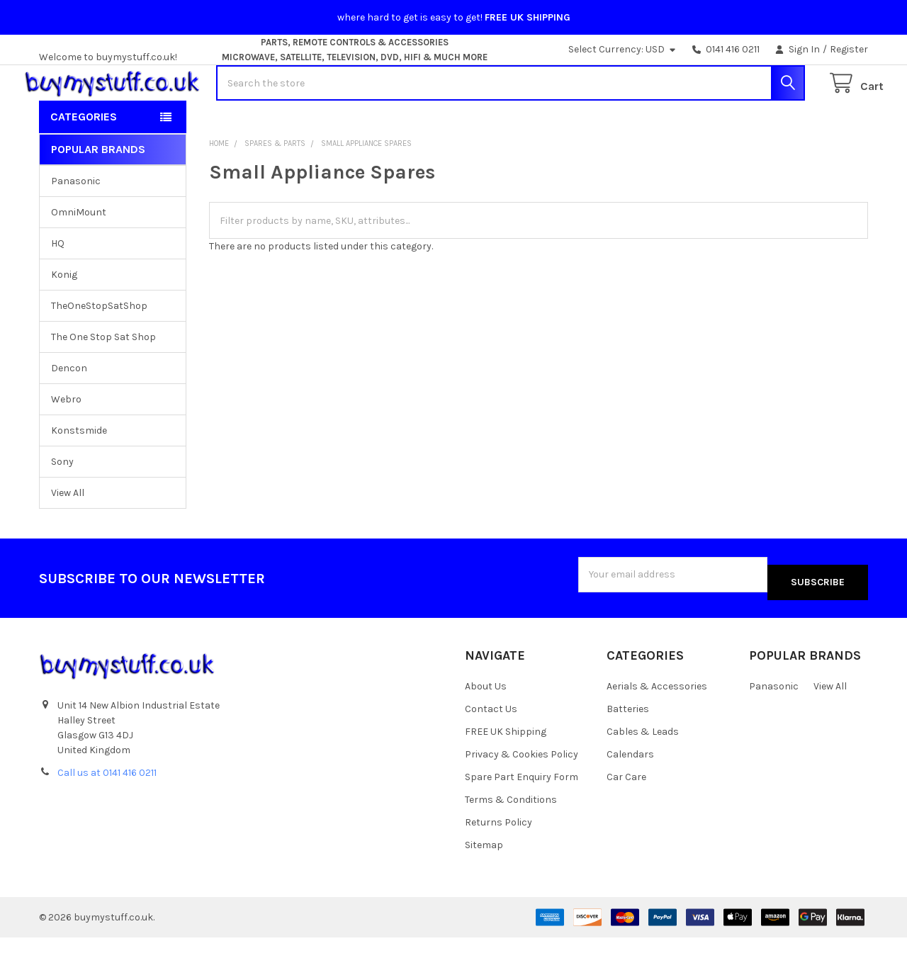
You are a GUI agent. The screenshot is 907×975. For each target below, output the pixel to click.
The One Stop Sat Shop (103, 382)
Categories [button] (83, 162)
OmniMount (78, 258)
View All (67, 538)
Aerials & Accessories (657, 724)
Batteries (628, 746)
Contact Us (491, 746)
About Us (486, 724)
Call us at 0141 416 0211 (107, 811)
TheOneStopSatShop (99, 351)
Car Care (626, 814)
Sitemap (484, 883)
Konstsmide (79, 476)
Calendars (630, 792)
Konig (64, 320)
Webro (66, 445)
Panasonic (76, 226)
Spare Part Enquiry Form (521, 814)
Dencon (69, 413)
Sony (62, 507)
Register (849, 49)
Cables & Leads (643, 769)
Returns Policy (498, 860)
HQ (57, 289)
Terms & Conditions (511, 837)
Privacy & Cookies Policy (521, 792)
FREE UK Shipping (505, 769)
